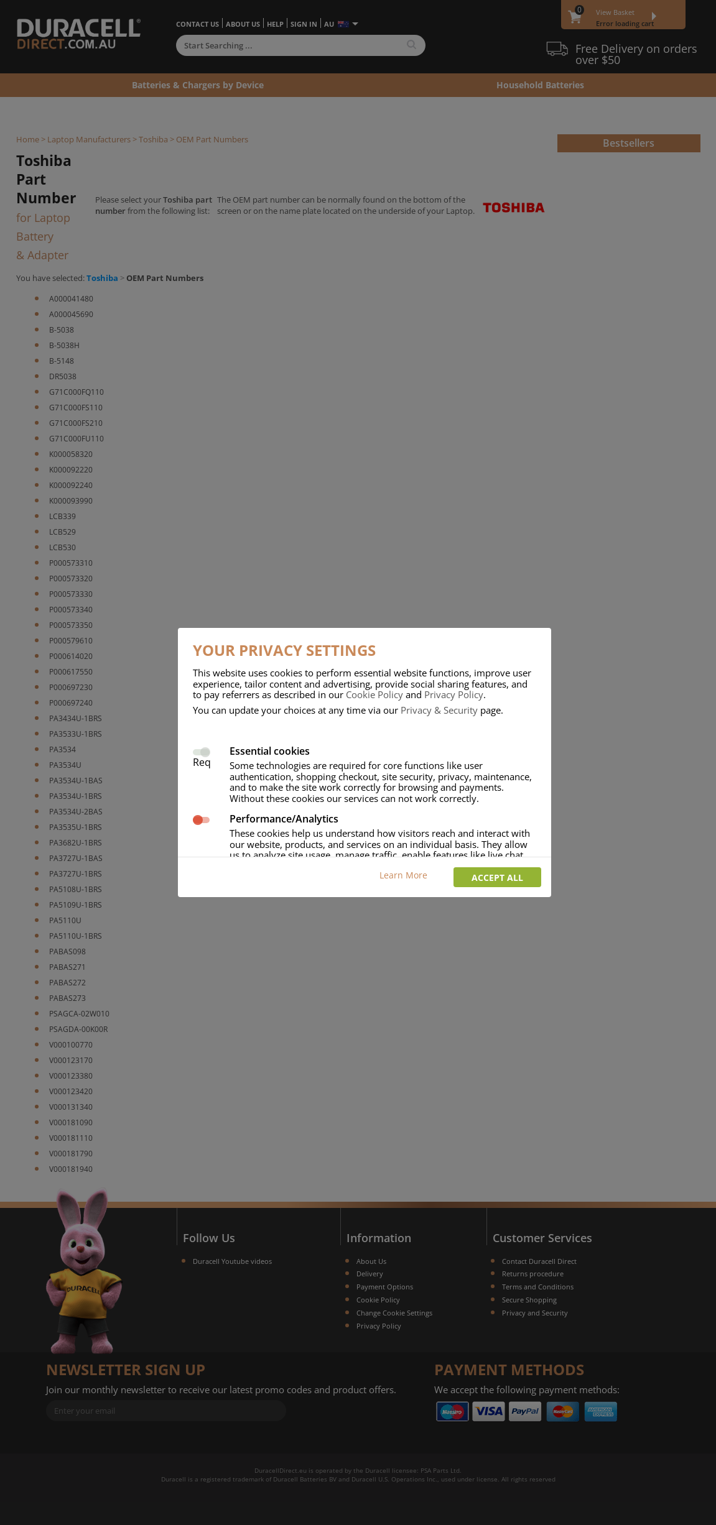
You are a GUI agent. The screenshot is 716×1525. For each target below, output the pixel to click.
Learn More (403, 875)
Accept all (497, 877)
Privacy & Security (439, 710)
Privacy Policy (453, 694)
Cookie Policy (374, 694)
